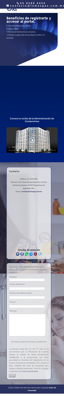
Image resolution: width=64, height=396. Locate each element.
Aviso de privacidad (30, 371)
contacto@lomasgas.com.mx (31, 191)
